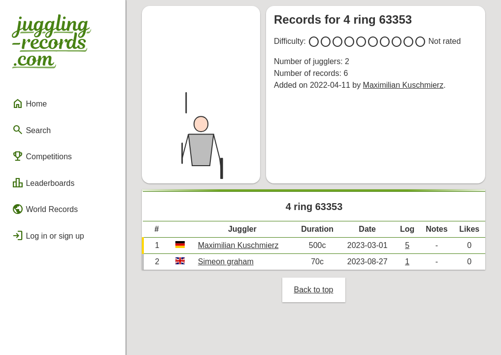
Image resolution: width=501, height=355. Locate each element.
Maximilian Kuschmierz (403, 85)
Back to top (313, 289)
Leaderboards (43, 183)
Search (31, 130)
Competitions (42, 156)
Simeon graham (226, 261)
